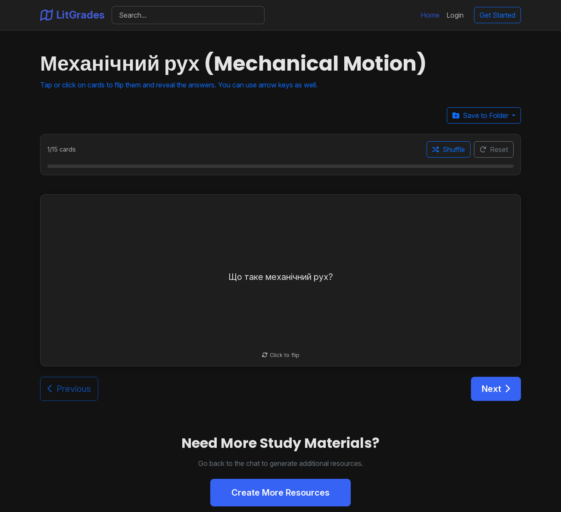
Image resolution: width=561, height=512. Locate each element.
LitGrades (72, 15)
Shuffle (448, 149)
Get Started (497, 15)
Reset (494, 149)
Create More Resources (280, 492)
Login (455, 15)
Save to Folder (481, 115)
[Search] (188, 15)
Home (430, 15)
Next (496, 389)
